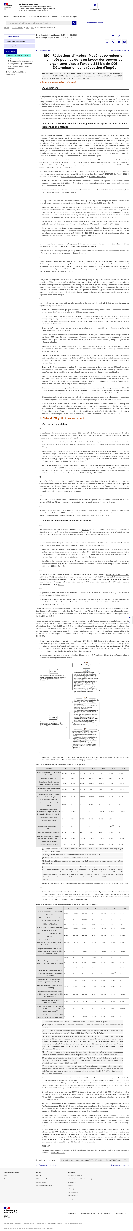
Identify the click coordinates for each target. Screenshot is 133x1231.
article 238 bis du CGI (101, 135)
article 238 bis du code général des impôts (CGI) (98, 96)
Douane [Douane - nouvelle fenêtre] (70, 1185)
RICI (32, 28)
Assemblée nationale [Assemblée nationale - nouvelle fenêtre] (74, 1175)
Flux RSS (38, 1175)
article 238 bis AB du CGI (116, 574)
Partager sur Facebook (107, 42)
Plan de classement (17, 28)
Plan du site (40, 1224)
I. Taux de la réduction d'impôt (19, 55)
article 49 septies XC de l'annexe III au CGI (101, 160)
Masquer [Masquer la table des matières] (11, 51)
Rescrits (54, 17)
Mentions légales (29, 1224)
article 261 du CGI (85, 145)
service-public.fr (87, 1213)
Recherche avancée (95, 22)
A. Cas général (13, 58)
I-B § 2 (100, 545)
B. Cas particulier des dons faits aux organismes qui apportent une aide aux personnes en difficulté (20, 65)
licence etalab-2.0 (46, 1228)
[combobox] (39, 23)
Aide (5, 1175)
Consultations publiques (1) (39, 17)
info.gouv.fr (72, 1213)
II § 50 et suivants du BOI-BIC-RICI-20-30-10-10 (75, 101)
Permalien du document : (46, 1160)
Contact (6, 1179)
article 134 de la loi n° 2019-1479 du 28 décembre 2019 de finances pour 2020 (78, 113)
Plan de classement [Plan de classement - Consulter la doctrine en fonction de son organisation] (19, 17)
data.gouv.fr (119, 1213)
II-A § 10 (85, 529)
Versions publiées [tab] (12, 46)
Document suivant (119, 50)
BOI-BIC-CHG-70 (102, 515)
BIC (27, 28)
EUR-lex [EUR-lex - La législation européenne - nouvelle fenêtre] (70, 1189)
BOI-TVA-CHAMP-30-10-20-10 (72, 176)
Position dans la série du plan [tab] (16, 41)
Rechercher (74, 23)
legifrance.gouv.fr (103, 1213)
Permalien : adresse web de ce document (119, 36)
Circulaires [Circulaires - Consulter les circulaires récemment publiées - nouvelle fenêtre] (71, 1182)
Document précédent (47, 50)
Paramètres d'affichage (75, 1224)
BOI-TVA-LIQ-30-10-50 (97, 176)
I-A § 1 (85, 200)
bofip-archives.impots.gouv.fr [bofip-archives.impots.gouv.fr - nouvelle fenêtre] (45, 1185)
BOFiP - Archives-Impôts (69, 17)
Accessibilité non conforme (12, 1224)
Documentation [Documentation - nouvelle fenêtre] (41, 1182)
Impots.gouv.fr (72, 1195)
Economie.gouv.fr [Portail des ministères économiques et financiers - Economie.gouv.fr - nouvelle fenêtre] (73, 1192)
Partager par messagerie (124, 42)
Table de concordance (43, 1179)
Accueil (6, 17)
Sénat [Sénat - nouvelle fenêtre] (69, 1199)
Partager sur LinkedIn (119, 42)
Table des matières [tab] (12, 36)
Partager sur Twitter (113, 42)
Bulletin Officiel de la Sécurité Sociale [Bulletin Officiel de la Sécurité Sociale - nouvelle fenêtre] (79, 1179)
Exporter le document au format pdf (107, 36)
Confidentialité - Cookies (54, 1224)
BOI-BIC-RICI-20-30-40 (58, 1153)
